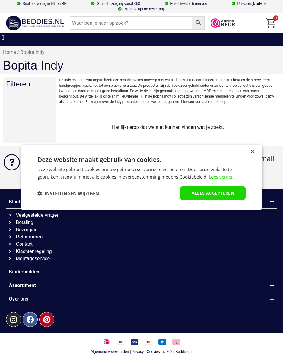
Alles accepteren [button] (213, 193)
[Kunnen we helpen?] (12, 162)
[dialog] (141, 177)
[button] (3, 38)
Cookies (153, 352)
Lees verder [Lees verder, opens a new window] (221, 176)
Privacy (138, 352)
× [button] (252, 151)
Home (9, 52)
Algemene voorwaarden (110, 352)
